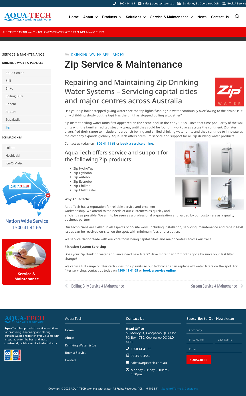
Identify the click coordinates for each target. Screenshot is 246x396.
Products (111, 17)
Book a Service (75, 352)
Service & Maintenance (171, 17)
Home (74, 17)
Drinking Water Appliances (54, 32)
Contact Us (220, 17)
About (90, 17)
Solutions (136, 17)
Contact (70, 360)
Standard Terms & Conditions (179, 388)
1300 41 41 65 (105, 143)
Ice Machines (12, 137)
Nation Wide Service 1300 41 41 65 (26, 224)
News (201, 17)
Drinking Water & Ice (80, 345)
